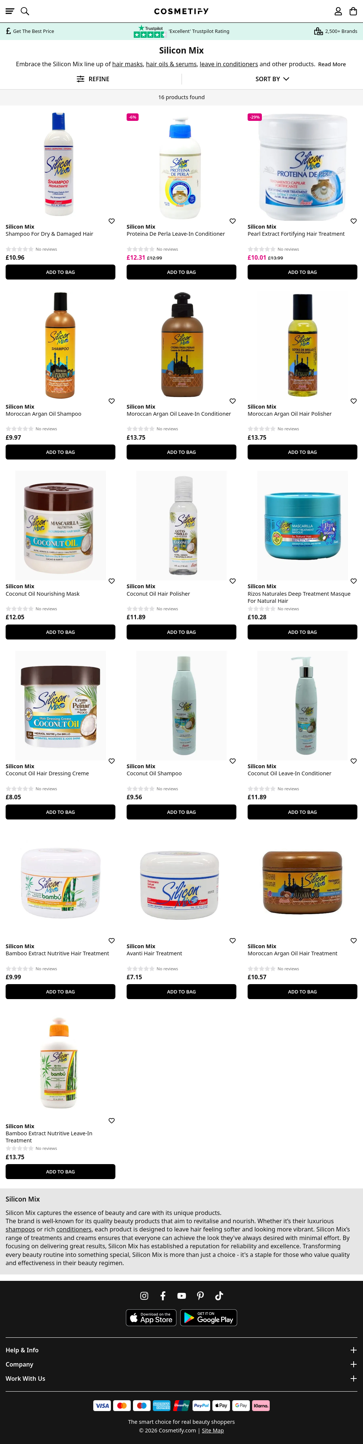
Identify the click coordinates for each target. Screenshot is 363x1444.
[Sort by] (272, 79)
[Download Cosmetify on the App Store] (151, 1317)
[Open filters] (90, 79)
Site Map (213, 1430)
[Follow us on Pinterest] (200, 1295)
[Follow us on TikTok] (219, 1295)
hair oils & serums (171, 64)
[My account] (334, 11)
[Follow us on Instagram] (144, 1295)
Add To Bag (60, 272)
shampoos (20, 1229)
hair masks (127, 64)
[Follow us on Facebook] (162, 1295)
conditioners (73, 1229)
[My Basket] (349, 11)
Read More (332, 64)
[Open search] (28, 11)
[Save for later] (106, 217)
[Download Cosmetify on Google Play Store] (208, 1317)
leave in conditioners (229, 64)
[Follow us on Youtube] (181, 1295)
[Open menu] (13, 11)
